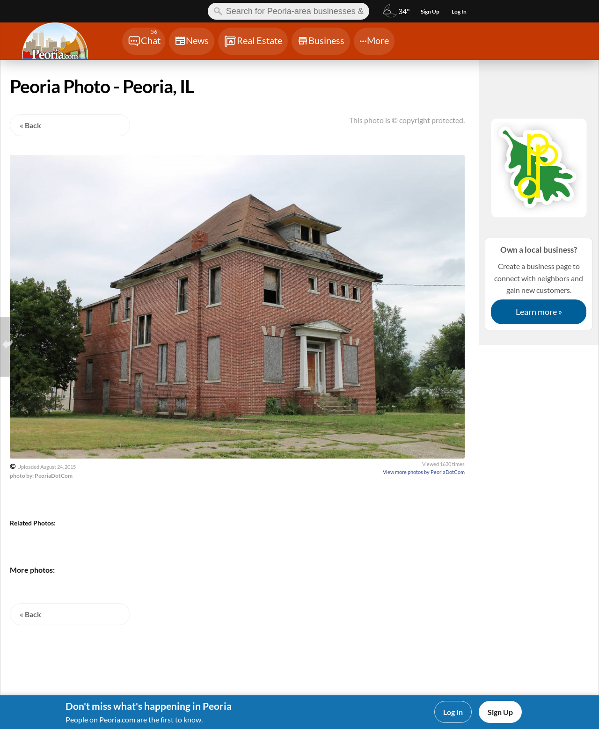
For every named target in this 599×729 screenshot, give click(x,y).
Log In (453, 711)
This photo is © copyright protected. (407, 120)
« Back (30, 125)
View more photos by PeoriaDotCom (424, 472)
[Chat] (143, 41)
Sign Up (500, 711)
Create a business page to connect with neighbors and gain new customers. (538, 284)
